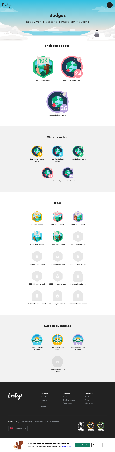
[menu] (110, 5)
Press (87, 400)
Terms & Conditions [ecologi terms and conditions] (52, 431)
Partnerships (67, 403)
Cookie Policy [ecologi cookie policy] (38, 431)
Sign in (65, 397)
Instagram (44, 400)
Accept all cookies (82, 445)
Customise (97, 445)
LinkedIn (44, 397)
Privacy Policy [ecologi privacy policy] (27, 431)
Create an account (69, 400)
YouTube (44, 406)
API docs (88, 397)
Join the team (89, 403)
